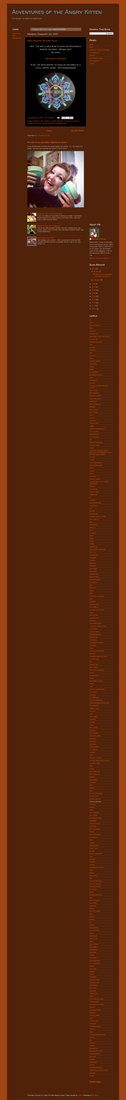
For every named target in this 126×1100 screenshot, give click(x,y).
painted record (95, 799)
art (41, 121)
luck (91, 714)
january (92, 654)
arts (91, 358)
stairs (91, 955)
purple (91, 843)
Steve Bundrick (94, 961)
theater (92, 1013)
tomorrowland (95, 1026)
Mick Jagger (93, 733)
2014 (94, 296)
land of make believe (96, 689)
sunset (91, 974)
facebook (92, 533)
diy (90, 497)
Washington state (95, 1051)
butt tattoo (93, 412)
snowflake (93, 936)
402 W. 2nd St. (94, 325)
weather (92, 1056)
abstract (36, 121)
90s (90, 328)
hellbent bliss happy (96, 610)
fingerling (93, 547)
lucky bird (93, 717)
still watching (94, 963)
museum (92, 752)
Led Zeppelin (94, 697)
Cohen (91, 473)
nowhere (92, 782)
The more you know (96, 999)
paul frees (93, 815)
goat (91, 585)
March (96, 272)
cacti (91, 415)
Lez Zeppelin (93, 706)
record (92, 865)
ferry (91, 536)
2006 (94, 309)
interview (92, 645)
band (91, 377)
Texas (91, 996)
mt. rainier (93, 749)
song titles (93, 939)
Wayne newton (94, 1054)
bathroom (93, 380)
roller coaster (95, 884)
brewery (92, 407)
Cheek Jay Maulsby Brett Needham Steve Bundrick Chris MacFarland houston (100, 452)
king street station (96, 681)
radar (91, 851)
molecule (92, 738)
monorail (92, 744)
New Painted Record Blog (42, 40)
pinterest (92, 821)
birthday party (95, 396)
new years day (94, 774)
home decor (93, 615)
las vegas (92, 692)
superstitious (94, 982)
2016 (94, 290)
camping (92, 420)
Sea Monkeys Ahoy (96, 58)
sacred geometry (48, 123)
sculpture (93, 903)
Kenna (91, 678)
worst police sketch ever (98, 1070)
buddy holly (93, 409)
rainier (92, 862)
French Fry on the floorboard (48, 226)
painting (67, 121)
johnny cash (93, 664)
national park (94, 763)
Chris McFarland (95, 465)
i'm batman (93, 629)
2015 (94, 293)
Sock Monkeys (94, 61)
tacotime (92, 991)
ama (91, 345)
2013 (94, 299)
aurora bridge (94, 361)
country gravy (94, 479)
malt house (93, 727)
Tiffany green (94, 1015)
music (91, 755)
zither (91, 1076)
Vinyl (91, 47)
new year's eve (94, 771)
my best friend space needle (99, 760)
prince (91, 832)
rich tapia (93, 875)
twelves (92, 1037)
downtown (93, 506)
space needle (94, 944)
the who (92, 1007)
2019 (94, 269)
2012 (94, 303)
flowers (92, 560)
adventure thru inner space (99, 336)
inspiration (93, 637)
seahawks (92, 906)
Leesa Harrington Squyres (99, 703)
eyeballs (92, 527)
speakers (92, 952)
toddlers (92, 1024)
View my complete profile (98, 258)
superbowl (93, 977)
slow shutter (94, 930)
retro (91, 873)
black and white (95, 399)
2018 (94, 284)
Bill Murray (94, 393)
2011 (93, 306)
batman (92, 383)
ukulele (92, 1043)
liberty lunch (94, 708)
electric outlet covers (97, 516)
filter (91, 541)
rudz (91, 892)
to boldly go (93, 1021)
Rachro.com (17, 38)
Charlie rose (94, 445)
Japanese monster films (98, 656)
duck (91, 508)
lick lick (92, 711)
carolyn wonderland (97, 429)
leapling (92, 695)
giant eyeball (94, 577)
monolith (92, 741)
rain (91, 856)
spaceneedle (93, 947)
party (91, 810)
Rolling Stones (94, 887)
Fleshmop (92, 558)
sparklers (93, 950)
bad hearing (93, 372)
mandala (47, 121)
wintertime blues (95, 1067)
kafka (91, 673)
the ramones (94, 1002)
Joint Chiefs (93, 667)
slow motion (93, 928)
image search (94, 632)
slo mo (91, 925)
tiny (90, 1018)
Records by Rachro (99, 239)
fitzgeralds (93, 555)
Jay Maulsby (94, 659)
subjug (80, 1095)
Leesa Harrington (95, 700)
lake (91, 686)
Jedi (90, 662)
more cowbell (94, 747)
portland (92, 826)
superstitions (94, 980)
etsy (91, 522)
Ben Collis (93, 390)
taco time (92, 988)
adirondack (93, 334)
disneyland (93, 495)
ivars (91, 648)
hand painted (94, 604)
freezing (92, 563)
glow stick (93, 582)
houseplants (93, 618)
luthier (92, 722)
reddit (91, 870)
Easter (92, 511)
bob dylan (93, 401)
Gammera (93, 571)
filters (91, 544)
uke (90, 1040)
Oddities (92, 55)
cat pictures (93, 431)
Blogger (95, 1095)
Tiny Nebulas (94, 53)
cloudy (91, 471)
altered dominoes (95, 342)
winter (91, 1065)
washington (93, 1048)
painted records (57, 121)
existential (93, 525)
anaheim (92, 350)
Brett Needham (95, 404)
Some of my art (17, 34)
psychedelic (75, 121)
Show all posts (73, 29)
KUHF (91, 684)
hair (91, 599)
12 (90, 320)
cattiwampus (94, 437)
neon (91, 766)
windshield (93, 1062)
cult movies (93, 489)
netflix (91, 769)
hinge (91, 612)
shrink (91, 919)
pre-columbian (94, 829)
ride (90, 878)
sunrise (92, 971)
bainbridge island (95, 375)
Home (49, 130)
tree (91, 1032)
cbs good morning (95, 442)
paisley (92, 807)
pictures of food (95, 818)
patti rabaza (94, 812)
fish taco (92, 552)
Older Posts (77, 130)
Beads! (91, 63)
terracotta (93, 993)
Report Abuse (95, 1082)
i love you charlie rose (97, 626)
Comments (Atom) (43, 135)
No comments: (50, 118)
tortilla (92, 1029)
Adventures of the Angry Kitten (57, 12)
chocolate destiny (95, 463)
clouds (91, 468)
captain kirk (93, 423)
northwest (93, 780)
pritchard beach (95, 834)
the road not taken (96, 1004)
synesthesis (93, 985)
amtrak (92, 347)
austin (91, 366)
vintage (92, 1046)
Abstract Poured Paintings (99, 50)
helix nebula (93, 607)
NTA (91, 785)
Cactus (91, 418)
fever (91, 538)
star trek (93, 958)
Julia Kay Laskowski (96, 670)
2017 (94, 287)
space (91, 941)
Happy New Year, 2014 (45, 238)
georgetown (93, 574)
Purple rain (93, 845)
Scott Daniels (94, 900)
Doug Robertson (95, 503)
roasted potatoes (95, 881)
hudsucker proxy (95, 623)
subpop (91, 966)
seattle (92, 908)
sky (90, 922)
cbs (90, 440)
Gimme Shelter (94, 579)
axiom (91, 369)
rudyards (93, 889)
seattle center (94, 911)
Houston (92, 621)
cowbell (92, 486)
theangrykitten (61, 123)
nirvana (92, 777)
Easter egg (93, 514)
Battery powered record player (98, 387)
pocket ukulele (94, 823)
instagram (93, 640)
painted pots (94, 796)
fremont (92, 566)
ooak (91, 791)
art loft (92, 356)
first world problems (97, 549)
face (91, 530)
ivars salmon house (96, 651)
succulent (92, 969)
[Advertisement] (101, 105)
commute (92, 476)
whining (92, 1059)
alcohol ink (93, 339)
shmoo (91, 917)
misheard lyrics (95, 736)
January (97, 280)
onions (91, 788)
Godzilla (92, 588)
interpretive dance (96, 643)
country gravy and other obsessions (98, 483)
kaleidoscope (94, 675)
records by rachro (34, 123)
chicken (91, 460)
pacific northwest (95, 793)
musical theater (95, 758)
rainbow (92, 859)
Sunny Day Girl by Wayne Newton (49, 214)
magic (91, 725)
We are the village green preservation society (47, 142)
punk (91, 840)
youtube (92, 1073)
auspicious (93, 364)
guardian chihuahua (96, 596)
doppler (92, 500)
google (91, 590)
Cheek (91, 448)
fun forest (93, 569)
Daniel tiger (93, 492)
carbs (91, 426)
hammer (92, 601)
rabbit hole (93, 848)
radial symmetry (95, 854)
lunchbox (92, 719)
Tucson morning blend (97, 1035)
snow (91, 933)
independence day (95, 634)
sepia (91, 914)
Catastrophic (94, 434)
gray (91, 593)
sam (90, 898)
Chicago (92, 457)
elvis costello (94, 519)
